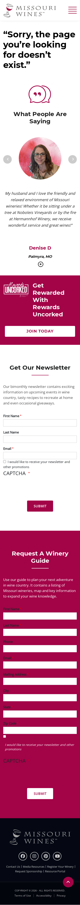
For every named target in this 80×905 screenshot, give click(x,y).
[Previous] (7, 159)
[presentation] (35, 489)
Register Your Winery (60, 866)
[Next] (72, 159)
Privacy (61, 895)
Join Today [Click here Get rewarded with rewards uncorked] (40, 331)
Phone (8, 642)
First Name (11, 416)
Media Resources (33, 866)
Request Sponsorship (28, 871)
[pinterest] (45, 856)
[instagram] (34, 856)
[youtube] (57, 856)
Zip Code (9, 723)
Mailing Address (14, 674)
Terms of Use (23, 895)
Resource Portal (55, 871)
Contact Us (13, 866)
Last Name (11, 432)
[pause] (40, 264)
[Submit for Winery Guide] (40, 793)
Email (7, 448)
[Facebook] (23, 856)
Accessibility (43, 895)
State (6, 707)
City (6, 691)
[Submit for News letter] (40, 506)
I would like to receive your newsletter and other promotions (39, 747)
